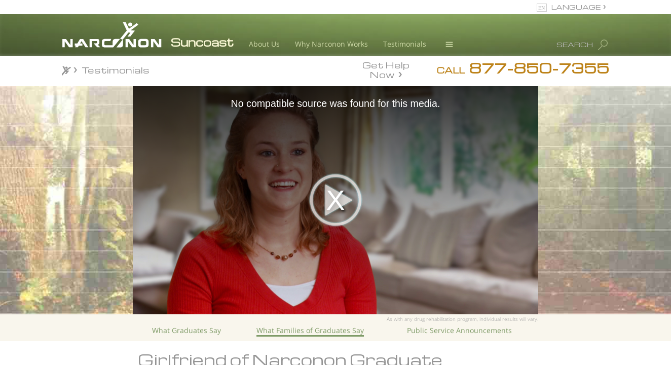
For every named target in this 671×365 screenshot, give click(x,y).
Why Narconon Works (331, 44)
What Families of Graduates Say (310, 330)
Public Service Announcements (459, 330)
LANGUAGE (576, 7)
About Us (264, 44)
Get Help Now (385, 69)
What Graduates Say (186, 330)
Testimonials (404, 44)
